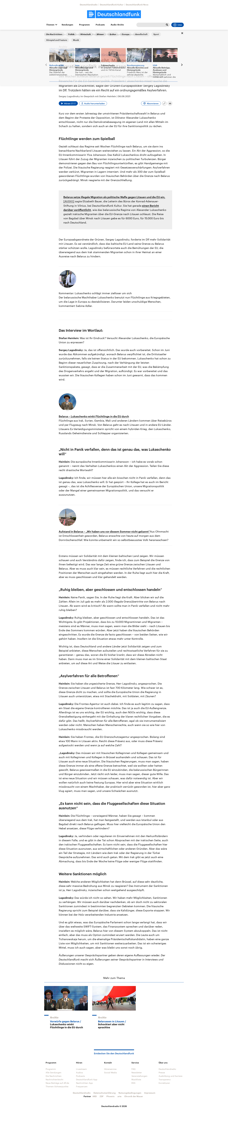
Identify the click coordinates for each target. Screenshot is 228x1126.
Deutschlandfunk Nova (137, 4)
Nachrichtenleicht (54, 1079)
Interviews (61, 34)
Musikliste (136, 1079)
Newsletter (136, 1072)
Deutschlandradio (89, 4)
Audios (79, 1072)
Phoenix (110, 1096)
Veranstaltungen (139, 1076)
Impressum (149, 1093)
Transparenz (165, 1079)
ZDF (102, 1096)
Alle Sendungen (53, 1072)
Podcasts (100, 25)
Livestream (81, 1069)
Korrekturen (164, 1083)
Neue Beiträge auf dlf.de (57, 1083)
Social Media (110, 1072)
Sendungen (67, 25)
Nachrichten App (84, 1083)
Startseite (49, 34)
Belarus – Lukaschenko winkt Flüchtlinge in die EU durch (94, 416)
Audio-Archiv (117, 25)
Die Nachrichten (54, 1076)
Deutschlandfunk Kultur (111, 4)
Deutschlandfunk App (86, 1079)
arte (119, 1096)
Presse (162, 1072)
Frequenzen (82, 1086)
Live (177, 24)
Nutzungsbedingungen (130, 1093)
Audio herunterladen (94, 103)
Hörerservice (110, 1069)
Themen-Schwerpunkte (57, 1086)
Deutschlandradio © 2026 (114, 1106)
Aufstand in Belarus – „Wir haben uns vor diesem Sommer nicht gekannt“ (104, 531)
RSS (133, 1083)
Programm (84, 25)
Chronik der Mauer (133, 1096)
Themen (50, 25)
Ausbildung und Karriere (170, 1076)
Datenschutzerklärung (104, 1093)
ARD (94, 1096)
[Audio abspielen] (68, 103)
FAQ (133, 1069)
